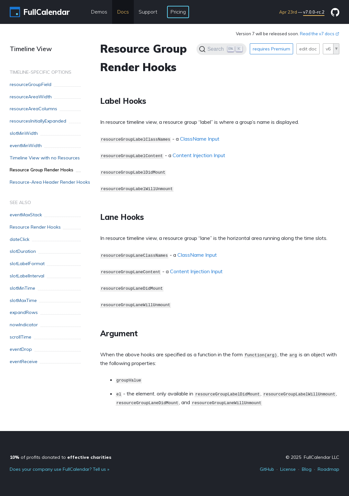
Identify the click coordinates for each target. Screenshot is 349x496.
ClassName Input (199, 138)
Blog (307, 469)
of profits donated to (60, 457)
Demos (99, 11)
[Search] (221, 49)
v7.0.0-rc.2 (313, 12)
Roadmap (328, 469)
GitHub (267, 469)
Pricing (178, 11)
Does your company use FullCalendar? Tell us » (59, 469)
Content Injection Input (199, 155)
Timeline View (31, 49)
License (288, 469)
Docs (123, 11)
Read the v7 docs (319, 33)
